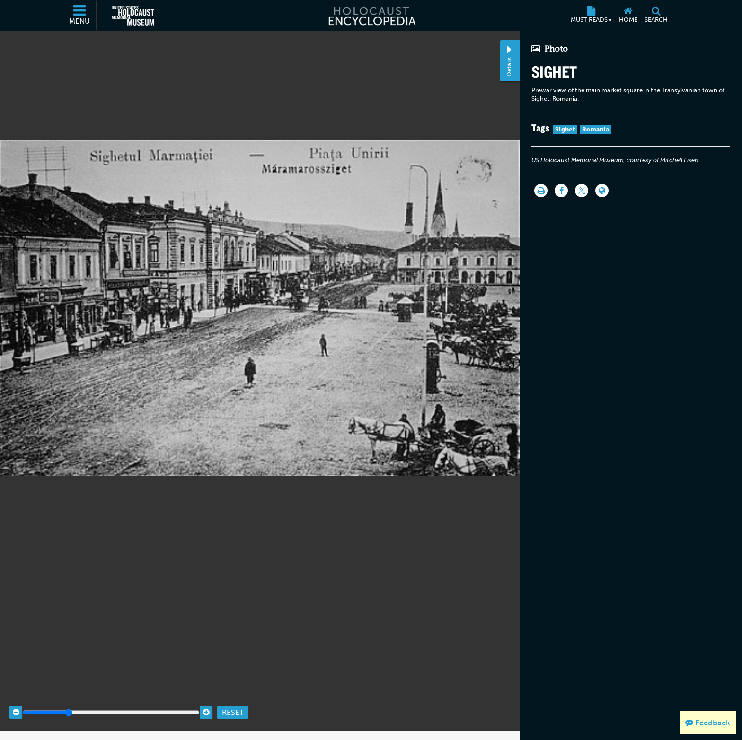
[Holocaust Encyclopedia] (371, 16)
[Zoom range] (111, 703)
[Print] (541, 190)
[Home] (628, 15)
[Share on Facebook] (561, 190)
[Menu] (80, 15)
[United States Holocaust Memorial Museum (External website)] (133, 15)
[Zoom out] (15, 703)
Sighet (565, 129)
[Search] (656, 15)
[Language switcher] (602, 190)
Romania (595, 129)
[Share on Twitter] (581, 190)
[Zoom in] (206, 703)
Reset (233, 703)
